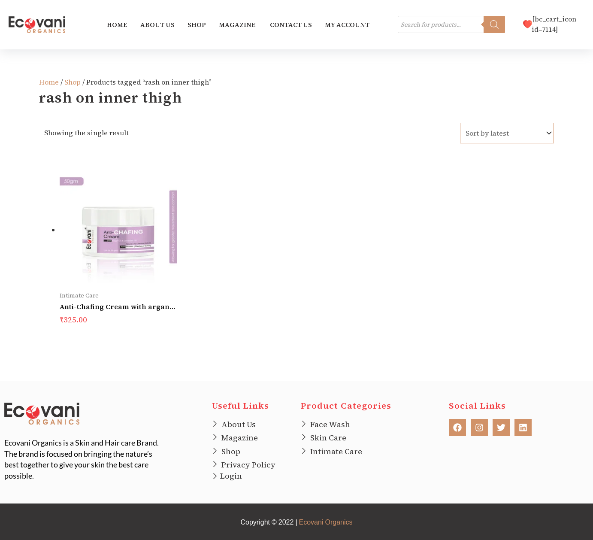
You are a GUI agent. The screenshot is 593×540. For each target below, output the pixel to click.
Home (117, 25)
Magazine (238, 25)
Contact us (291, 25)
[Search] (494, 25)
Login (231, 475)
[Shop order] (507, 133)
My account (347, 25)
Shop (197, 25)
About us (157, 25)
